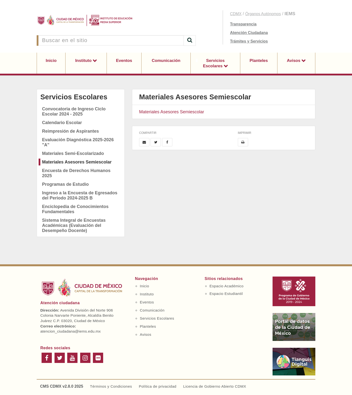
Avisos (294, 60)
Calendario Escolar (62, 122)
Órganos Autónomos (263, 14)
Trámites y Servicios (249, 41)
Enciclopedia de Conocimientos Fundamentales (75, 209)
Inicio (51, 60)
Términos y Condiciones (111, 386)
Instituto (84, 60)
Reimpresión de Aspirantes (70, 131)
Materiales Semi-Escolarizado (73, 153)
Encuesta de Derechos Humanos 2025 (76, 173)
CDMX (236, 14)
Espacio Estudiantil (226, 293)
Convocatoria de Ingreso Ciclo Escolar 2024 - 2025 (74, 111)
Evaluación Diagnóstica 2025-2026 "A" (78, 142)
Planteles (259, 60)
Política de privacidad (157, 386)
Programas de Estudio (65, 184)
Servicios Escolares (214, 63)
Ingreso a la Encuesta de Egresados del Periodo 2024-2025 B (79, 195)
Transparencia (243, 24)
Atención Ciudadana (249, 33)
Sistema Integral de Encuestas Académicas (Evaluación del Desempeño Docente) (74, 225)
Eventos (124, 60)
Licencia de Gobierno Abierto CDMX (214, 386)
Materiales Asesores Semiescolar (77, 162)
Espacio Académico (226, 286)
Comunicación (166, 60)
